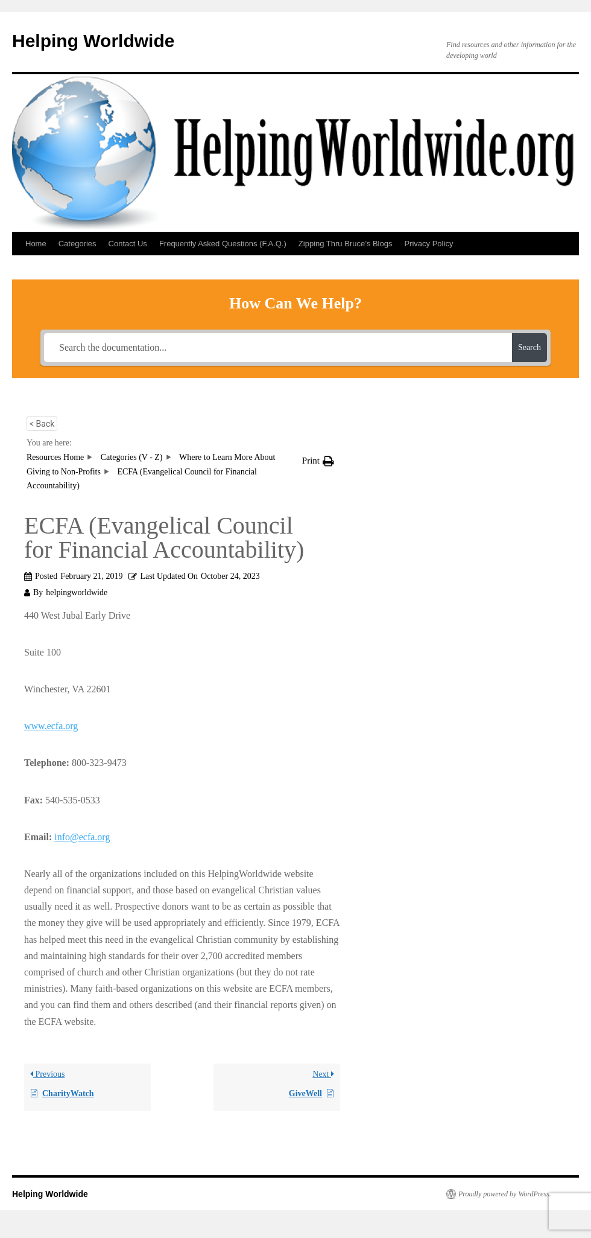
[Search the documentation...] (278, 347)
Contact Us (128, 243)
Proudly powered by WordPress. (504, 1194)
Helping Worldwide (93, 41)
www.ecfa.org (51, 726)
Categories (77, 243)
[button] (318, 461)
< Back (42, 424)
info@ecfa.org (82, 837)
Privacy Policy (428, 243)
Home (35, 243)
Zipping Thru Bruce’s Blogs (346, 243)
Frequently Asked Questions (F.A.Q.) (222, 243)
